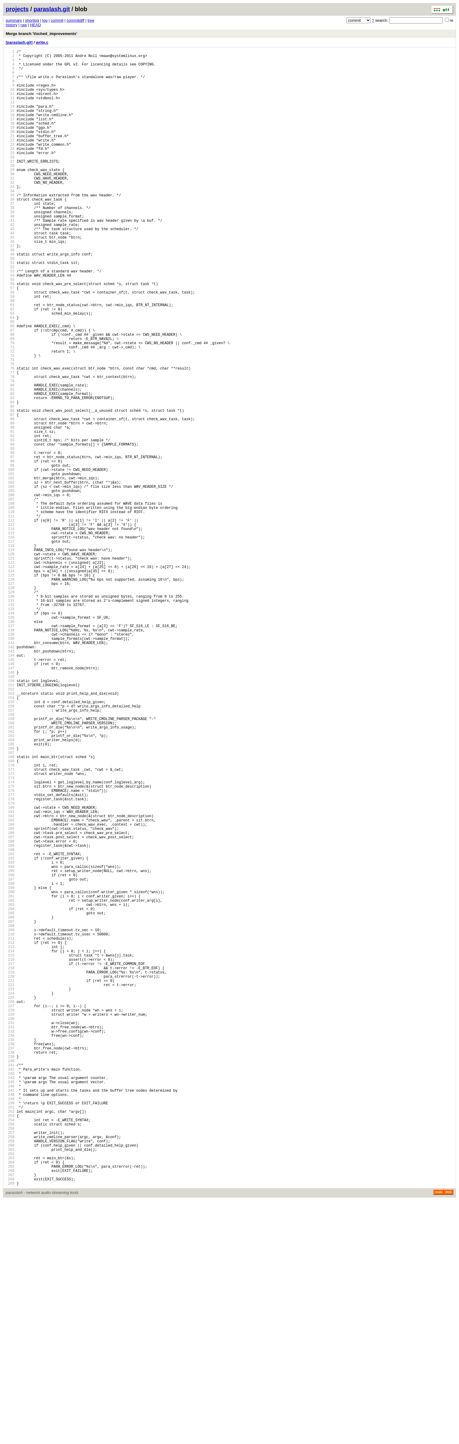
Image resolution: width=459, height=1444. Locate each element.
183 (10, 985)
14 (10, 119)
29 (10, 195)
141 (10, 770)
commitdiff (75, 20)
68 (10, 395)
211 (10, 1129)
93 (10, 524)
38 (10, 242)
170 (10, 919)
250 (10, 1329)
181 (10, 975)
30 (10, 201)
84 (10, 478)
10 (10, 98)
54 (10, 324)
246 (10, 1308)
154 (10, 836)
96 (10, 539)
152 (10, 826)
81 (10, 462)
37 (10, 237)
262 (10, 1390)
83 (10, 472)
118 (10, 652)
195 (10, 1047)
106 (10, 590)
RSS (448, 1435)
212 (10, 1134)
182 (10, 980)
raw (24, 25)
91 (10, 513)
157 (10, 852)
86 (10, 488)
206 (10, 1103)
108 (10, 601)
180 (10, 970)
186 (10, 1001)
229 (10, 1221)
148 (10, 806)
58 (10, 344)
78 (10, 447)
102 (10, 570)
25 (10, 175)
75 (10, 431)
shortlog (32, 20)
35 (10, 226)
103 (10, 575)
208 (10, 1113)
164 (10, 888)
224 (10, 1195)
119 (10, 657)
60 (10, 354)
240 (10, 1278)
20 (10, 149)
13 (10, 113)
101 (10, 565)
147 (10, 801)
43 (10, 267)
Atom (438, 1435)
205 (10, 1098)
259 (10, 1375)
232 (10, 1236)
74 (10, 426)
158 (10, 857)
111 (10, 616)
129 (10, 708)
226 (10, 1206)
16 (10, 129)
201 (10, 1078)
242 (10, 1288)
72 (10, 416)
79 (10, 452)
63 (10, 370)
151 (10, 821)
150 (10, 816)
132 (10, 724)
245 (10, 1303)
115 (10, 636)
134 (10, 734)
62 (10, 365)
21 (10, 154)
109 (10, 606)
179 (10, 965)
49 (10, 298)
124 (10, 683)
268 (10, 1421)
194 (10, 1042)
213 (10, 1139)
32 (10, 211)
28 (10, 190)
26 (10, 180)
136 (10, 744)
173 (10, 934)
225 (10, 1201)
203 (10, 1088)
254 (10, 1349)
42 (10, 262)
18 (10, 139)
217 (10, 1160)
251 (10, 1334)
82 (10, 467)
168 (10, 908)
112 (10, 621)
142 (10, 775)
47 (10, 288)
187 (10, 1006)
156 (10, 847)
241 (10, 1283)
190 (10, 1021)
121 (10, 667)
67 (10, 390)
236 (10, 1257)
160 (10, 867)
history (11, 25)
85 (10, 483)
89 (10, 503)
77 (10, 442)
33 (10, 216)
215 (10, 1149)
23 (10, 165)
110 (10, 611)
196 (10, 1052)
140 (10, 765)
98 (10, 549)
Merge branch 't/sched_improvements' (41, 33)
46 (10, 283)
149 (10, 811)
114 (10, 631)
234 (10, 1247)
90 (10, 508)
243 (10, 1293)
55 (10, 329)
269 (10, 1426)
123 (10, 678)
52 (10, 313)
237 (10, 1262)
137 (10, 749)
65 (10, 380)
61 (10, 360)
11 (10, 103)
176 (10, 949)
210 (10, 1124)
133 (10, 729)
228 (10, 1216)
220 (10, 1175)
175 (10, 944)
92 (10, 519)
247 (10, 1313)
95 (10, 534)
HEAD (35, 25)
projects (17, 9)
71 (10, 411)
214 (10, 1144)
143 (10, 780)
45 (10, 278)
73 (10, 421)
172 (10, 929)
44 (10, 272)
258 (10, 1370)
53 (10, 319)
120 (10, 662)
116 (10, 642)
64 (10, 375)
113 (10, 626)
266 (10, 1411)
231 (10, 1231)
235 (10, 1252)
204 (10, 1093)
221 (10, 1180)
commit (57, 20)
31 (10, 206)
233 (10, 1242)
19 (10, 144)
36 (10, 231)
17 (10, 134)
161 (10, 872)
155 (10, 842)
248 (10, 1319)
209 (10, 1119)
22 (10, 160)
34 (10, 221)
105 (10, 585)
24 (10, 170)
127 (10, 698)
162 (10, 878)
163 (10, 883)
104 (10, 580)
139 (10, 760)
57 (10, 339)
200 (10, 1072)
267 (10, 1416)
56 (10, 334)
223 (10, 1190)
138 (10, 754)
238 (10, 1267)
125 (10, 688)
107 (10, 595)
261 (10, 1385)
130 (10, 713)
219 (10, 1170)
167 (10, 903)
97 (10, 544)
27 (10, 185)
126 (10, 693)
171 (10, 924)
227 (10, 1211)
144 (10, 785)
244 (10, 1298)
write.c (42, 42)
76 (10, 437)
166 (10, 898)
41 (10, 257)
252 (10, 1339)
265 (10, 1406)
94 (10, 529)
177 (10, 954)
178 (10, 960)
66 (10, 385)
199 (10, 1067)
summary (14, 20)
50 (10, 303)
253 (10, 1344)
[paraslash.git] (19, 42)
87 (10, 493)
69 (10, 401)
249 (10, 1324)
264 (10, 1401)
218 (10, 1165)
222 (10, 1185)
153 (10, 831)
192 (10, 1031)
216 (10, 1154)
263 (10, 1395)
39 (10, 247)
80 (10, 457)
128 (10, 703)
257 (10, 1365)
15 (10, 124)
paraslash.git (52, 9)
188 (10, 1011)
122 (10, 672)
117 (10, 647)
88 (10, 498)
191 (10, 1026)
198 (10, 1062)
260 (10, 1380)
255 (10, 1354)
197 (10, 1057)
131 (10, 719)
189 (10, 1016)
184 (10, 990)
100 (10, 560)
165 (10, 893)
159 (10, 862)
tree (91, 20)
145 (10, 790)
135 (10, 739)
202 (10, 1083)
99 (10, 554)
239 (10, 1272)
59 (10, 349)
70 (10, 406)
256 (10, 1360)
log (44, 20)
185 (10, 995)
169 (10, 913)
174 (10, 939)
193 (10, 1036)
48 (10, 293)
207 (10, 1108)
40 (10, 252)
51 (10, 308)
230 (10, 1226)
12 (10, 108)
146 (10, 795)
